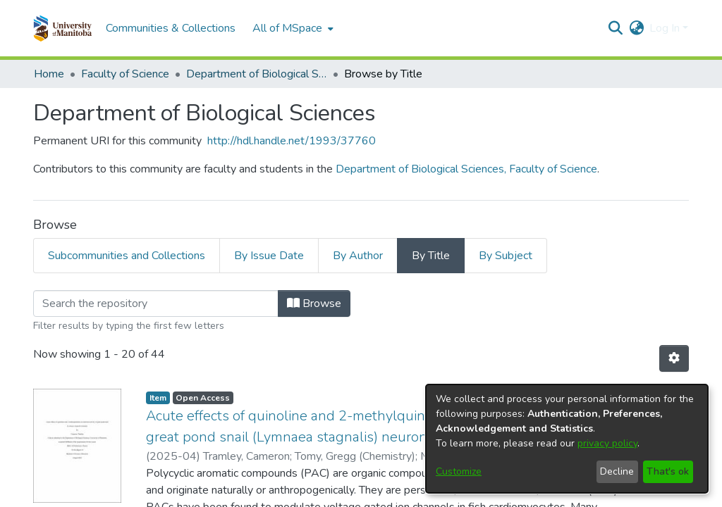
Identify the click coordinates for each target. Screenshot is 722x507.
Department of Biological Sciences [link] (256, 74)
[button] (62, 28)
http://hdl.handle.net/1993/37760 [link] (291, 141)
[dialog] (567, 438)
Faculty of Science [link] (125, 74)
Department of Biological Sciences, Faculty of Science (466, 169)
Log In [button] (666, 28)
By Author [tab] (358, 255)
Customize (459, 471)
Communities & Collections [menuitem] (170, 28)
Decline (617, 471)
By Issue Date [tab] (269, 255)
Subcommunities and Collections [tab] (126, 255)
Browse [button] (314, 303)
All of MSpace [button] (287, 28)
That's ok (668, 471)
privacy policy (607, 443)
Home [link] (49, 74)
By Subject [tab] (505, 255)
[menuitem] (292, 28)
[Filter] (156, 303)
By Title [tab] (431, 255)
